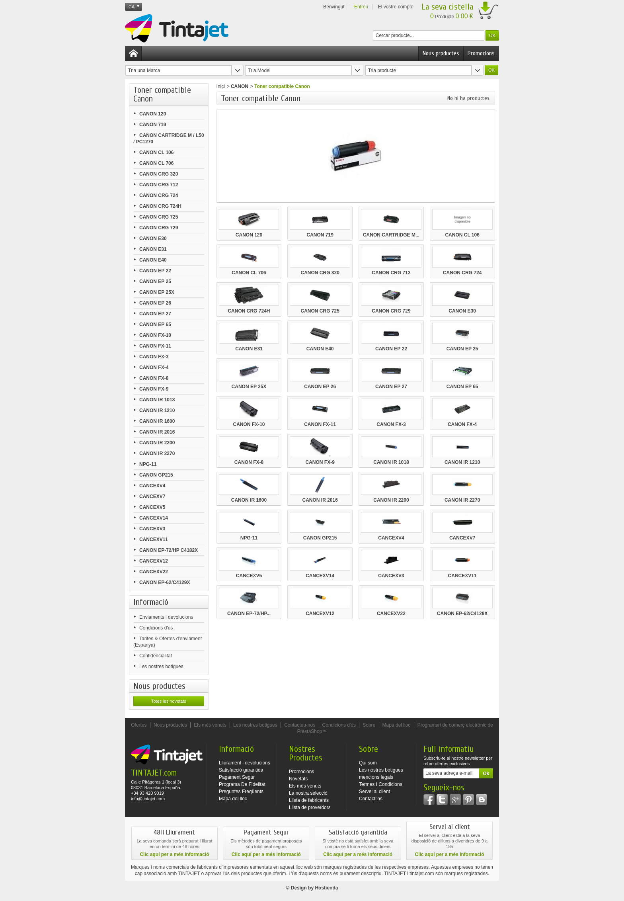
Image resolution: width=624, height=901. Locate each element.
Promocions (481, 53)
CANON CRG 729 (158, 228)
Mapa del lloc (396, 725)
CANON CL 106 (156, 152)
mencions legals (376, 777)
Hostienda (326, 888)
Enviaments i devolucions (166, 617)
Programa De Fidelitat (242, 784)
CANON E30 (153, 238)
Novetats (298, 779)
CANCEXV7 (152, 496)
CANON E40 (153, 260)
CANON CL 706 (156, 163)
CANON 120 (152, 114)
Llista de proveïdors (310, 807)
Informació (150, 602)
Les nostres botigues (161, 666)
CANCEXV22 (153, 572)
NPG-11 (147, 464)
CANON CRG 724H (160, 206)
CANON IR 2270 (157, 453)
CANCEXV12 (153, 561)
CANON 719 (152, 124)
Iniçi (220, 86)
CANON (239, 86)
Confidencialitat (155, 656)
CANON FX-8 (153, 378)
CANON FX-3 (153, 357)
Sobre (369, 725)
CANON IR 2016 (157, 432)
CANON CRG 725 (158, 217)
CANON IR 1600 (157, 421)
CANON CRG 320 (158, 174)
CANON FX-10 (155, 335)
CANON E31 (153, 249)
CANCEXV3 (152, 529)
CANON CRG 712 (158, 185)
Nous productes (441, 53)
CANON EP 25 (155, 281)
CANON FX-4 (153, 367)
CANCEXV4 (152, 486)
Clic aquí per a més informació (174, 854)
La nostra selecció (308, 793)
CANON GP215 (156, 475)
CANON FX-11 (155, 346)
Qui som (368, 763)
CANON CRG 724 (158, 195)
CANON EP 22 (155, 271)
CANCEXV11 (153, 539)
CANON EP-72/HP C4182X (168, 550)
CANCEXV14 (153, 518)
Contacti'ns (370, 798)
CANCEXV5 (152, 507)
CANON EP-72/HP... (249, 613)
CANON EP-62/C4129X (164, 582)
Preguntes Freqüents (241, 791)
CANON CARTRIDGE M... (391, 235)
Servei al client (374, 791)
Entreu (361, 7)
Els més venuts (210, 725)
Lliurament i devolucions (244, 763)
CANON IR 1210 (157, 410)
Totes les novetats (168, 701)
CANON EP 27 (155, 314)
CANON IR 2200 (157, 443)
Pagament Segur (237, 777)
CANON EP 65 (155, 324)
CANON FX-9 (153, 389)
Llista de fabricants (309, 800)
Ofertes (138, 725)
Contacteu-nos (299, 725)
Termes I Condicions (380, 784)
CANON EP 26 (155, 303)
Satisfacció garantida (241, 770)
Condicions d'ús (156, 628)
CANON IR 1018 (157, 400)
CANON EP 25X (156, 292)
